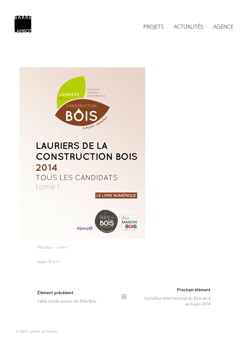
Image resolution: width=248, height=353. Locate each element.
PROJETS (153, 26)
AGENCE (223, 26)
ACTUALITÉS (188, 26)
